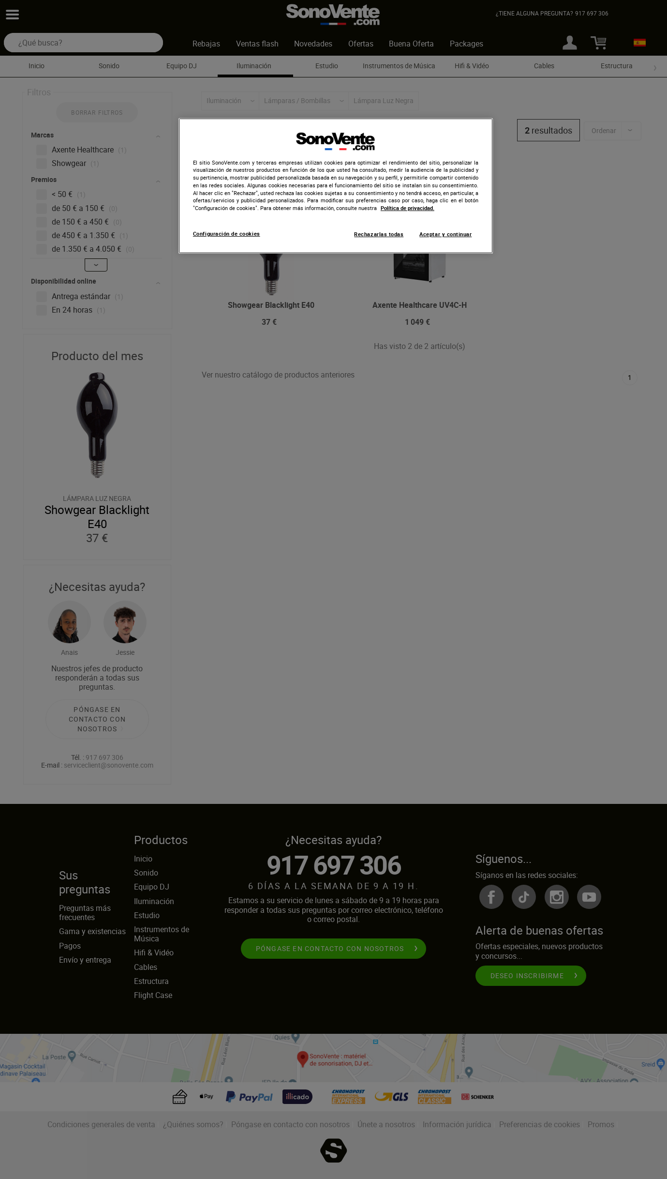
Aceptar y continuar (445, 234)
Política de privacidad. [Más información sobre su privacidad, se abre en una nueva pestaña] (407, 208)
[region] (335, 186)
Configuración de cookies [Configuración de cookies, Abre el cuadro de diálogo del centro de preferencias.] (226, 233)
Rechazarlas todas (378, 234)
